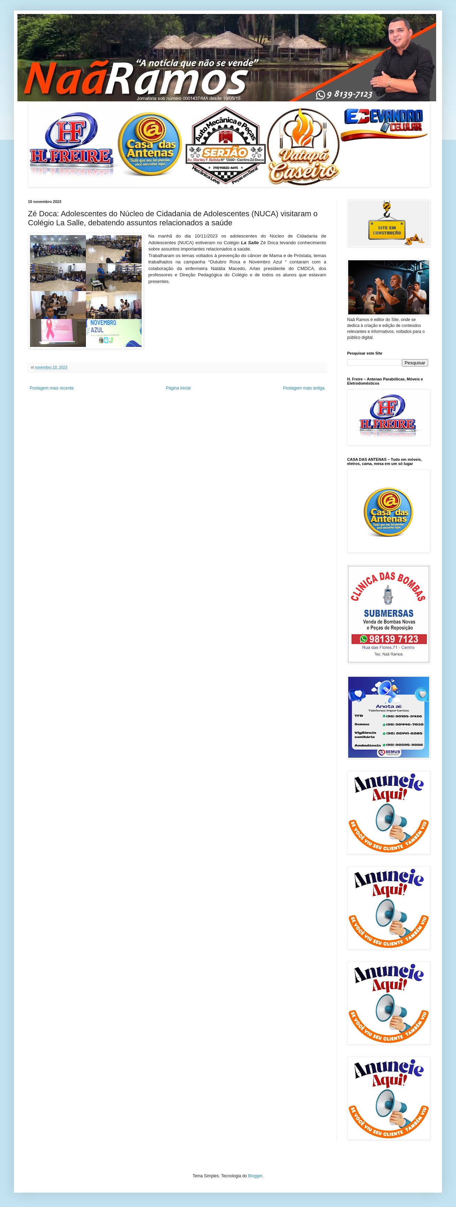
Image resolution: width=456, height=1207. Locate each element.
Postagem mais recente (52, 388)
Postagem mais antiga (303, 388)
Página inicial (178, 388)
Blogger (255, 1175)
